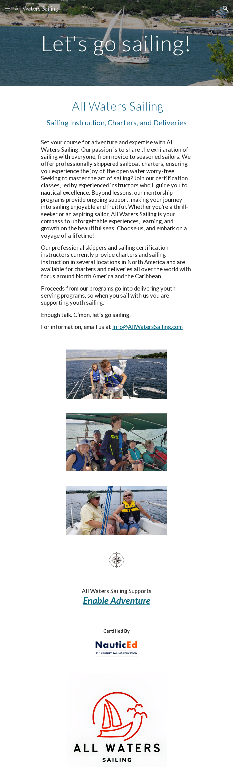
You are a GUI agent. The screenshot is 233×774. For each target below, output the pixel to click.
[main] (116, 43)
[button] (7, 8)
